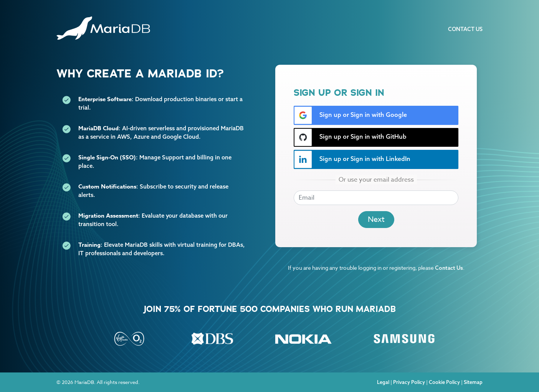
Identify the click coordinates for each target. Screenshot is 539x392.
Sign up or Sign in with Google (350, 115)
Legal (383, 382)
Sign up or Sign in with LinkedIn (352, 159)
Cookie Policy (444, 382)
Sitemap (473, 382)
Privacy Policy (409, 382)
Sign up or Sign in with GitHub (350, 137)
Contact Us (465, 29)
